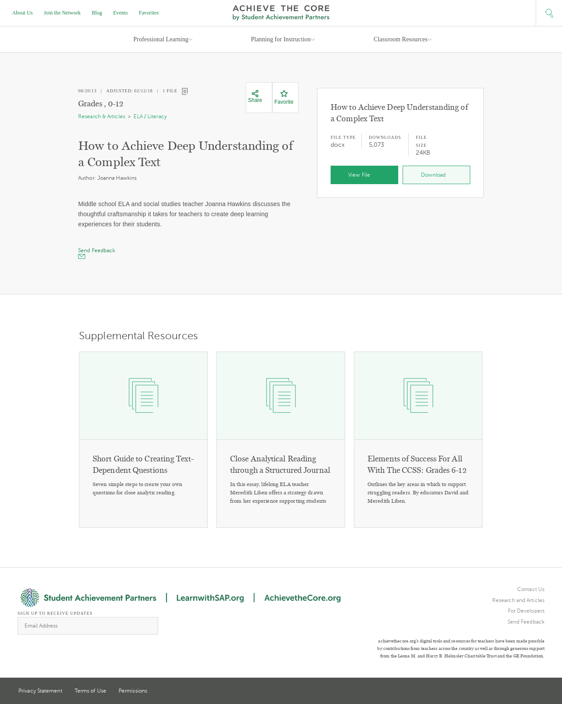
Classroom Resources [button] (401, 39)
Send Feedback (526, 622)
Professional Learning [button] (160, 39)
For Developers (526, 611)
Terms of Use (90, 691)
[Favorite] (284, 97)
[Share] (255, 96)
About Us (22, 13)
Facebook (540, 691)
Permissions (133, 691)
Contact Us (530, 589)
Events (120, 13)
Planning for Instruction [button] (280, 39)
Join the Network (62, 13)
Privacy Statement (40, 691)
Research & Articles (101, 116)
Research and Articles (518, 600)
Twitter (509, 691)
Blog (97, 13)
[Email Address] (88, 626)
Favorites (149, 13)
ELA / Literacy (149, 116)
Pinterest (525, 691)
